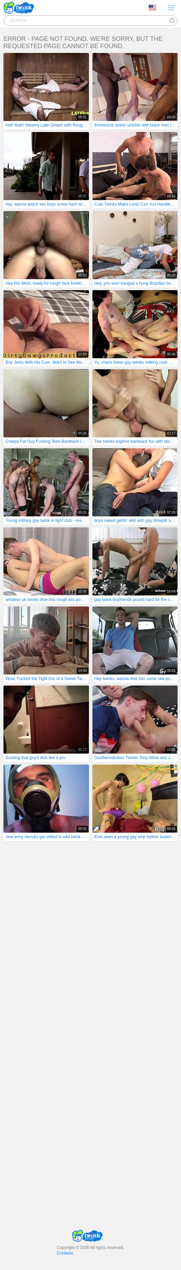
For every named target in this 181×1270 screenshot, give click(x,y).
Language (152, 7)
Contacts (65, 1253)
